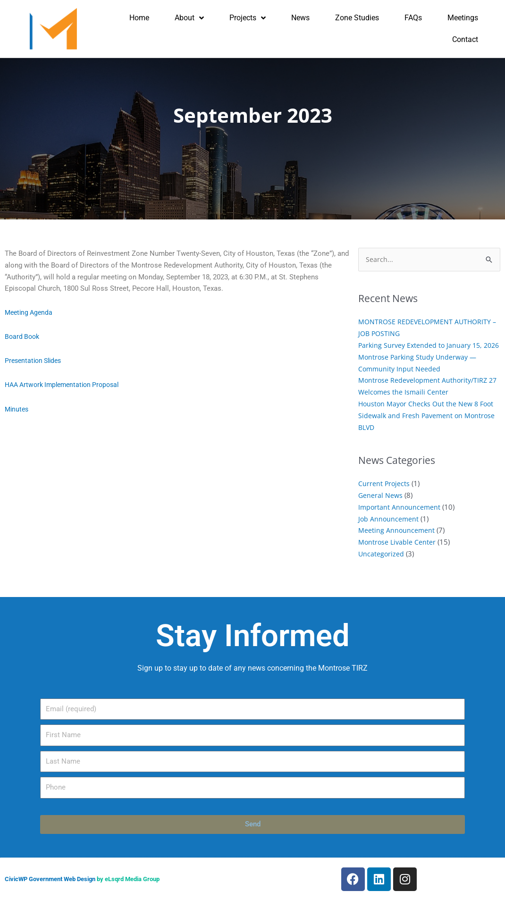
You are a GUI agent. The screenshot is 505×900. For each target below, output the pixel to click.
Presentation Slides (35, 360)
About (189, 17)
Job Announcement (389, 530)
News (300, 17)
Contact (465, 39)
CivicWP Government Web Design (50, 879)
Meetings (462, 17)
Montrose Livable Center (398, 553)
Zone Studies (357, 17)
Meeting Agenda (30, 312)
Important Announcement (400, 518)
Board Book (23, 336)
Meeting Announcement (397, 542)
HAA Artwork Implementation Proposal (66, 384)
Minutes (17, 408)
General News (381, 507)
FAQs (413, 17)
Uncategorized (381, 565)
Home (139, 17)
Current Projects (384, 495)
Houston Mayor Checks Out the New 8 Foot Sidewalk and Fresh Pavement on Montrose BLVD (428, 427)
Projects (247, 17)
